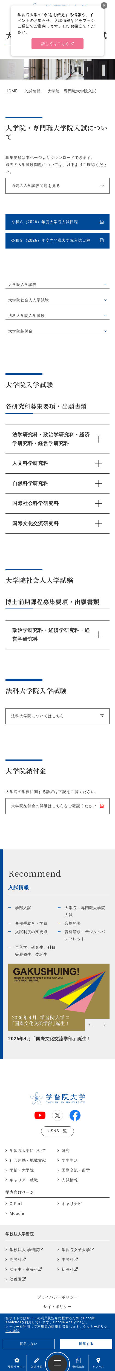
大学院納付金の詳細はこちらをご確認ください (54, 806)
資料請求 (78, 1363)
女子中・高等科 (24, 1269)
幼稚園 (16, 1279)
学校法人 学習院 (24, 1250)
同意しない (29, 1344)
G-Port (16, 1203)
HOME (11, 91)
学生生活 (70, 1160)
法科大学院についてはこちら (37, 716)
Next (107, 1038)
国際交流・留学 (76, 1170)
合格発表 (73, 923)
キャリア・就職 (24, 1180)
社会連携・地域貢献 (28, 1160)
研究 (66, 1150)
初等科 (68, 1269)
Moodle (17, 1213)
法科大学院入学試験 (26, 315)
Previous (11, 1038)
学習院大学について (28, 1150)
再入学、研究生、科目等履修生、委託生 (35, 951)
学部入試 (23, 908)
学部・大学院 (22, 1170)
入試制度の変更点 (31, 932)
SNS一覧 (59, 1131)
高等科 (16, 1259)
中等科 (68, 1259)
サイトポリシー (57, 1307)
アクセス (98, 1363)
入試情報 (36, 1363)
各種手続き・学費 (31, 923)
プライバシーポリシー (57, 1297)
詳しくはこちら (55, 43)
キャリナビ (72, 1203)
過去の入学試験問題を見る (35, 185)
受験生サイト (17, 1363)
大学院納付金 (20, 331)
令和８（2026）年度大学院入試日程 (44, 222)
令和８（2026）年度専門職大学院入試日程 (50, 240)
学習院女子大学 (76, 1250)
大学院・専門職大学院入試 (85, 911)
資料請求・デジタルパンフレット (85, 935)
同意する (86, 1344)
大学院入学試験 (22, 284)
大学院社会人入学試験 (28, 300)
